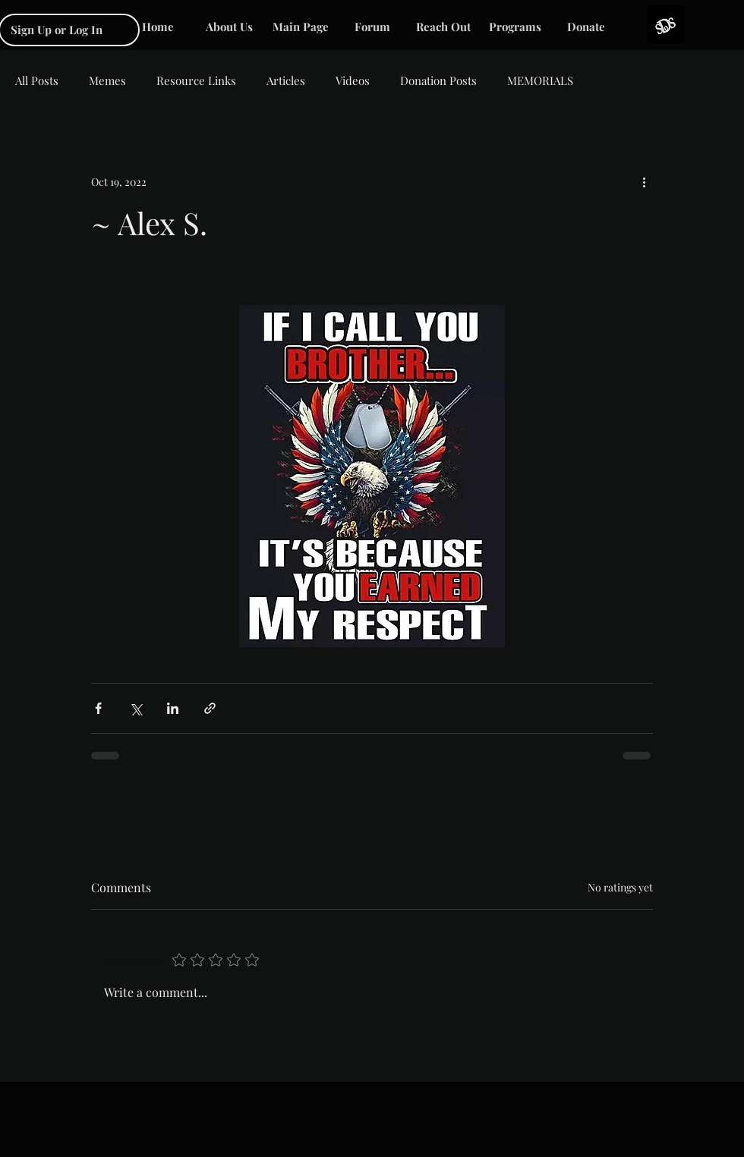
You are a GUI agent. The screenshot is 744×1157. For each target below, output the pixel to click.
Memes (107, 80)
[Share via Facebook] (98, 708)
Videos (353, 80)
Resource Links (196, 80)
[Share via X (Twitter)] (135, 708)
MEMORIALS (540, 80)
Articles (285, 80)
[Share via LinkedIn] (173, 708)
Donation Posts (438, 80)
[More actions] (644, 181)
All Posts (36, 80)
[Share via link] (210, 708)
